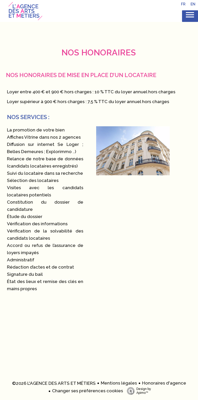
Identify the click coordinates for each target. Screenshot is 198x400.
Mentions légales (119, 383)
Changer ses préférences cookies (87, 390)
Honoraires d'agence (164, 383)
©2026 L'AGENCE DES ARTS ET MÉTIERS (54, 383)
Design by (137, 391)
